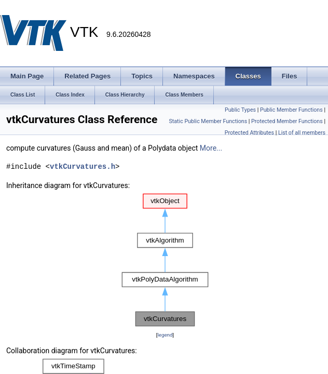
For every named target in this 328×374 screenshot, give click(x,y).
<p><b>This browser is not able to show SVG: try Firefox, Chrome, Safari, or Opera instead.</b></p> (165, 260)
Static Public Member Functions (208, 121)
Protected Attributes (249, 132)
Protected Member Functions (287, 121)
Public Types (240, 109)
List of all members (301, 132)
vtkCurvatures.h (82, 166)
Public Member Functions (291, 109)
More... (211, 148)
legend (164, 335)
